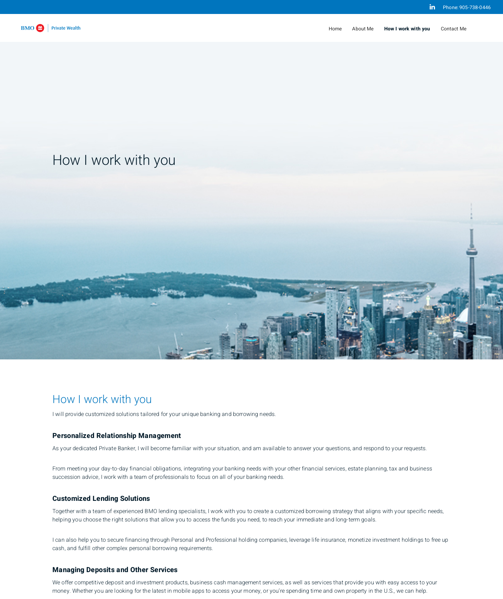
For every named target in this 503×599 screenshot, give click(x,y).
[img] (251, 179)
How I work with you (407, 28)
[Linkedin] (432, 7)
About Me (362, 28)
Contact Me (454, 28)
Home (335, 28)
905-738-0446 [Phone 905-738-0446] (475, 7)
